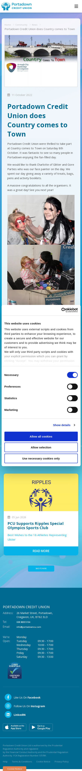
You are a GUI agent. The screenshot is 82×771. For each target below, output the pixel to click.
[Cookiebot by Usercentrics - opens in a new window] (61, 310)
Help (5, 763)
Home (9, 24)
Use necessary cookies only (41, 458)
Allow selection (41, 447)
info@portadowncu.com (32, 629)
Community (24, 24)
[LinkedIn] (15, 716)
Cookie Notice (43, 763)
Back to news (41, 569)
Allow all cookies (41, 436)
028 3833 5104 (26, 624)
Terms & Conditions (22, 763)
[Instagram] (24, 708)
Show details (62, 425)
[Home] (15, 6)
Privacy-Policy (62, 763)
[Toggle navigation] (76, 6)
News (40, 24)
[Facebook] (22, 699)
